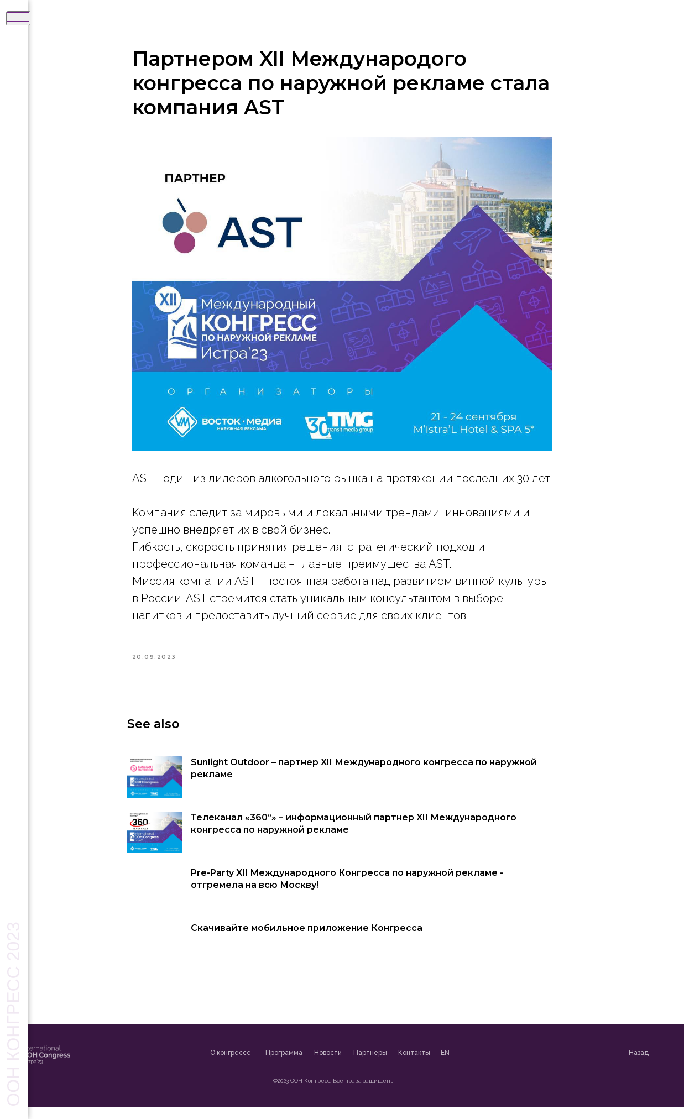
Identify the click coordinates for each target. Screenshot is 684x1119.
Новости (355, 1065)
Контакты (442, 1065)
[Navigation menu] (18, 18)
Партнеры (398, 1065)
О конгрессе (258, 1065)
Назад (666, 1065)
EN (472, 1065)
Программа (311, 1065)
